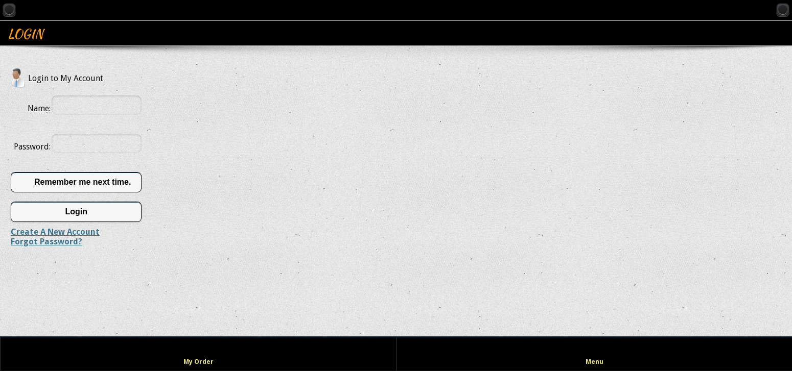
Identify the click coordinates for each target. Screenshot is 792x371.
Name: (39, 108)
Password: (32, 147)
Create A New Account (55, 232)
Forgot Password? (46, 241)
